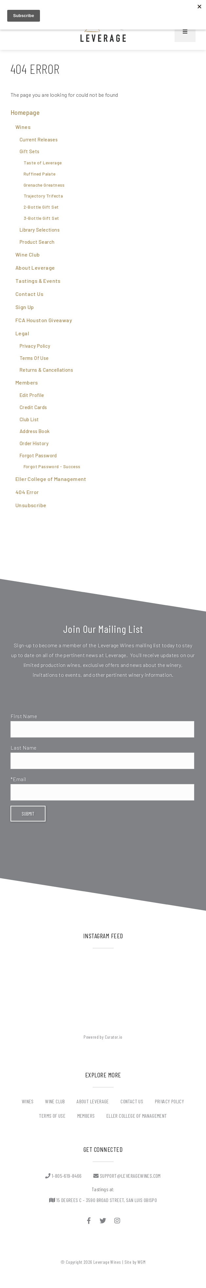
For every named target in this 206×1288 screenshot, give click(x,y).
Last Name (23, 747)
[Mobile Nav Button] (185, 31)
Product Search (37, 242)
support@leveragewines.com (127, 1176)
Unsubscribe (30, 505)
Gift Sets (30, 151)
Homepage (25, 112)
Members (26, 382)
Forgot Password (38, 455)
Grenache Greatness (44, 185)
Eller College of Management (50, 479)
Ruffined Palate (40, 174)
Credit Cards (33, 407)
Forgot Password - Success (52, 466)
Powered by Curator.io (103, 1037)
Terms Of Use (34, 358)
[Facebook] (88, 1220)
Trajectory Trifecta (43, 195)
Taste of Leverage (43, 162)
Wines (22, 127)
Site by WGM (134, 1262)
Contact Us (29, 294)
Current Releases (39, 139)
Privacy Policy (35, 346)
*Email (18, 779)
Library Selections (40, 230)
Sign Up (24, 307)
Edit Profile (32, 395)
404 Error (27, 492)
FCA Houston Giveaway (43, 320)
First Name (23, 716)
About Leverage (35, 267)
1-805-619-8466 (63, 1176)
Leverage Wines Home (103, 31)
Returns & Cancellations (46, 370)
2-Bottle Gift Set (41, 207)
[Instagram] (117, 1220)
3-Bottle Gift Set (41, 218)
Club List (29, 419)
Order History (34, 443)
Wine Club (27, 254)
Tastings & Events (38, 281)
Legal (22, 333)
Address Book (35, 431)
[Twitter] (103, 1220)
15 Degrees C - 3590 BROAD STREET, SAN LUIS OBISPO (103, 1200)
